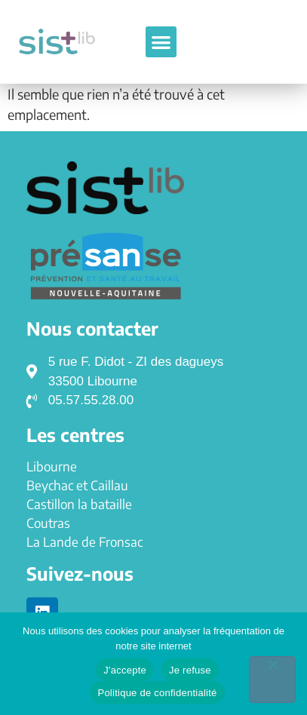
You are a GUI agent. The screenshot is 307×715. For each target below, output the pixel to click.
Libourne (51, 466)
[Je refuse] (272, 679)
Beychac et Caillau (77, 485)
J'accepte (124, 670)
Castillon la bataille (79, 503)
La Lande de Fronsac (84, 541)
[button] (161, 41)
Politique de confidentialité (156, 692)
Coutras (48, 522)
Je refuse (190, 670)
